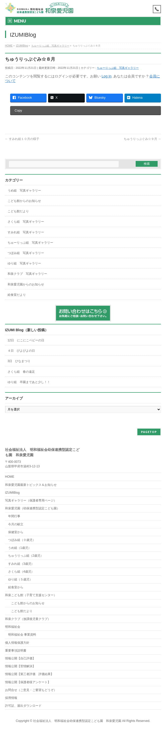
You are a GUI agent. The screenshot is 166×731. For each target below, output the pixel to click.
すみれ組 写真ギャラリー (26, 232)
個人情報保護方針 (17, 642)
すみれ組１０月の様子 (22, 139)
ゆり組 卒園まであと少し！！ (29, 382)
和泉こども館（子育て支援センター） (31, 595)
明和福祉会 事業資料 (22, 634)
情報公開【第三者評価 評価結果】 (29, 674)
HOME (9, 476)
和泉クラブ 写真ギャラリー (27, 274)
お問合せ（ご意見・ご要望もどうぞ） (31, 690)
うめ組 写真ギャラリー (24, 190)
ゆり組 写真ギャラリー (24, 263)
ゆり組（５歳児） (20, 579)
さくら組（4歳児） (21, 571)
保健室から (15, 532)
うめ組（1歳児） (19, 548)
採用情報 (11, 698)
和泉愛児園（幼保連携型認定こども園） (32, 508)
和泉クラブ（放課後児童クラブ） (28, 619)
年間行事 (14, 516)
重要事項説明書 (15, 650)
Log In (107, 76)
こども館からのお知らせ (24, 201)
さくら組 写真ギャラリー (26, 221)
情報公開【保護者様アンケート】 (28, 682)
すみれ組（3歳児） (21, 564)
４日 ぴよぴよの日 (21, 350)
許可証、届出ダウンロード (23, 705)
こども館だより (18, 211)
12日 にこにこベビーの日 (27, 340)
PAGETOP (149, 431)
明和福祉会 (12, 627)
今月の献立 (15, 524)
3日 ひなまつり (19, 361)
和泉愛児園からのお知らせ (26, 284)
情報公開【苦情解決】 (20, 666)
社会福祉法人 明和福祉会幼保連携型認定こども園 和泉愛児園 (77, 721)
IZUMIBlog (12, 492)
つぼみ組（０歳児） (21, 540)
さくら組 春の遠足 (21, 371)
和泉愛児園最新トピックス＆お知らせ (31, 485)
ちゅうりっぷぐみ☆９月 (142, 139)
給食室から (14, 587)
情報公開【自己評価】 (20, 658)
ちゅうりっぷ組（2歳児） (25, 555)
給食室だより (17, 295)
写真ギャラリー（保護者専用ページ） (31, 500)
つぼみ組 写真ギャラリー (26, 253)
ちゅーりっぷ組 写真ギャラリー (118, 67)
